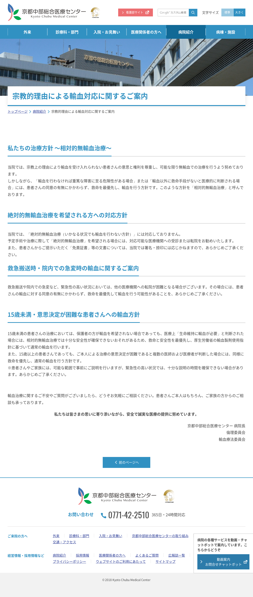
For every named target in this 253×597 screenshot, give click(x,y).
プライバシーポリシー (69, 561)
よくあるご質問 (147, 555)
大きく (239, 12)
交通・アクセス (64, 541)
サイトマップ (165, 561)
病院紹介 (186, 32)
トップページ (18, 111)
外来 (27, 32)
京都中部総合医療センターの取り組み (160, 535)
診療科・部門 (67, 32)
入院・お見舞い (106, 32)
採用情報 (82, 555)
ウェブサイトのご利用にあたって (121, 561)
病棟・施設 (225, 32)
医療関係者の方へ (146, 32)
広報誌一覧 (176, 555)
